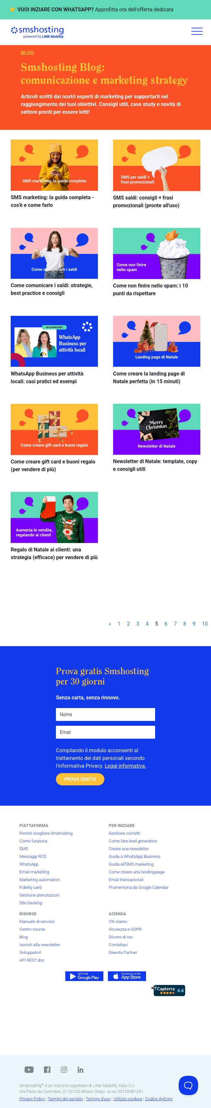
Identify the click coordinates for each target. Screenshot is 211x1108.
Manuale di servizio (37, 921)
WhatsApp (28, 864)
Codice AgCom (159, 1098)
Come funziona (33, 841)
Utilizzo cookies (127, 1098)
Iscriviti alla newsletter (39, 944)
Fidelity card (30, 887)
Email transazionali (126, 879)
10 (205, 624)
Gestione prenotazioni (39, 895)
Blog (23, 937)
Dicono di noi (121, 937)
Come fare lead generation (133, 841)
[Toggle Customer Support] (188, 1085)
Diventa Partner (123, 952)
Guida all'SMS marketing (131, 864)
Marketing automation (39, 879)
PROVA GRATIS (80, 779)
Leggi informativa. (125, 766)
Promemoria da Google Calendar (139, 887)
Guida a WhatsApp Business (135, 856)
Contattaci (118, 944)
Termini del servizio (65, 1098)
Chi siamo (118, 921)
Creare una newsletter (129, 848)
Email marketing (34, 872)
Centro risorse (32, 929)
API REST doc (32, 960)
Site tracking (30, 902)
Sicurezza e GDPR (125, 929)
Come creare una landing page (137, 872)
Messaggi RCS (32, 856)
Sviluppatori (30, 952)
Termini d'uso (98, 1098)
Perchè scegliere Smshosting (46, 833)
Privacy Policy (32, 1098)
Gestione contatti (124, 833)
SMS (23, 848)
